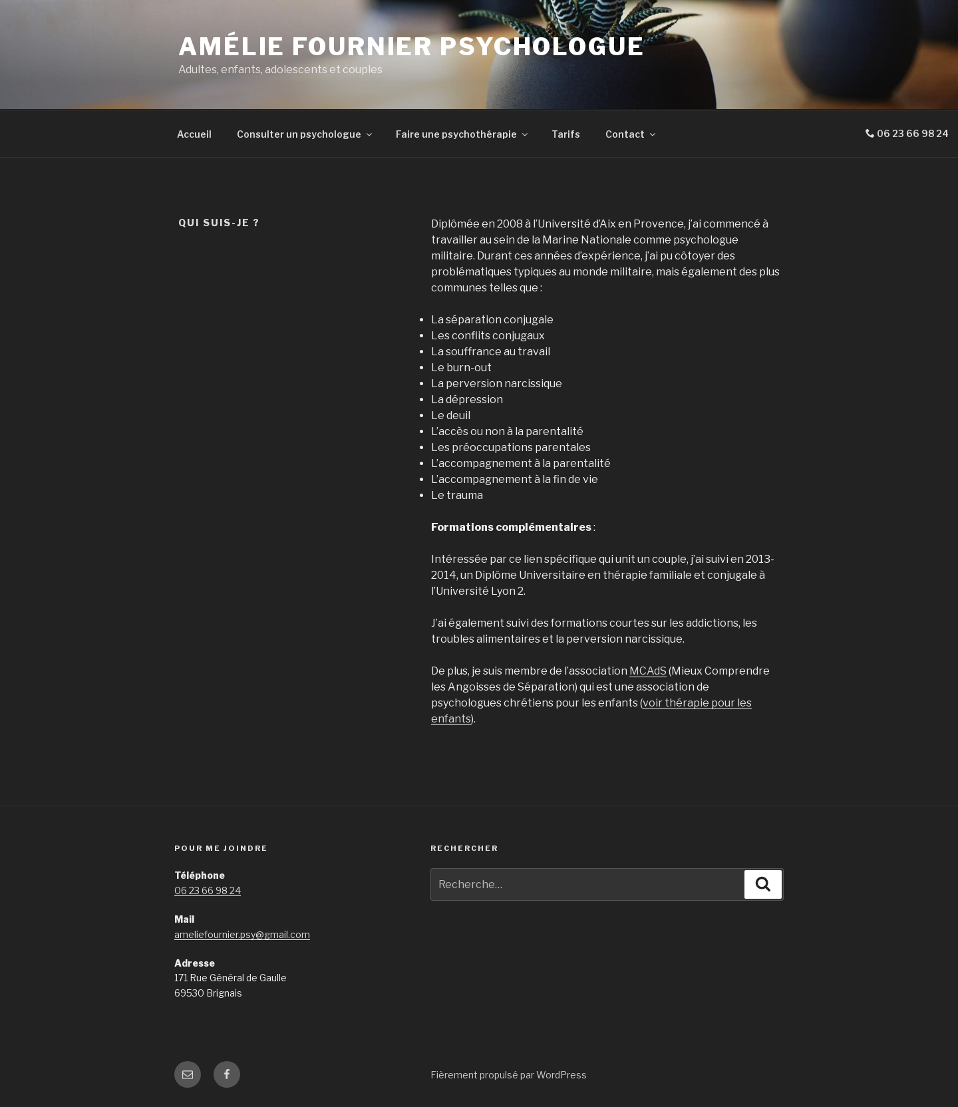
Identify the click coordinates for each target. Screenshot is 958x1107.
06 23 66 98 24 (207, 890)
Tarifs (566, 134)
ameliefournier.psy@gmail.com (242, 934)
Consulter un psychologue (305, 134)
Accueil (194, 134)
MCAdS (648, 671)
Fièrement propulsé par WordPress (508, 1074)
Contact (631, 134)
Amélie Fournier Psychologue (411, 46)
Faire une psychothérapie (463, 134)
